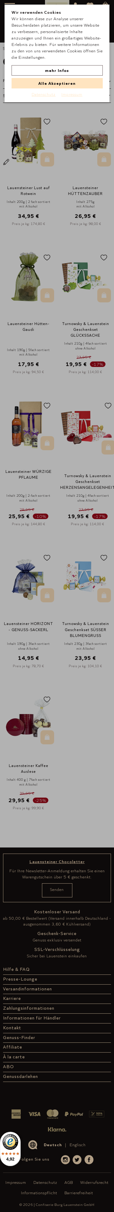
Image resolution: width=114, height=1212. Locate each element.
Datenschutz (44, 94)
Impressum (71, 94)
